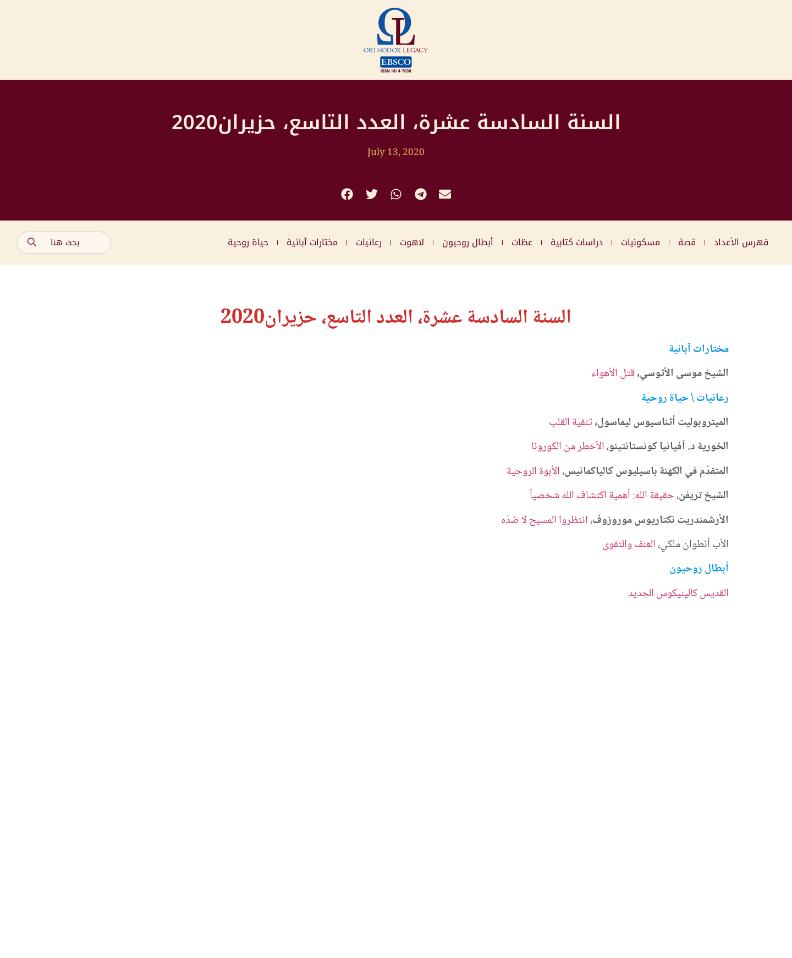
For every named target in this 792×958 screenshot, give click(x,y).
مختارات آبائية (312, 242)
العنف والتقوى (629, 545)
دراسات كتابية (577, 242)
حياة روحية (248, 242)
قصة (687, 242)
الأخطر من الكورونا (569, 447)
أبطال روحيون (467, 242)
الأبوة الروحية (533, 472)
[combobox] (63, 243)
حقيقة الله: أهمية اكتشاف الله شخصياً (602, 496)
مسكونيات (640, 242)
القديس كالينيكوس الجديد (678, 594)
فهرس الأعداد (741, 242)
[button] (347, 194)
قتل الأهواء (613, 374)
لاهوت (412, 242)
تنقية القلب (570, 423)
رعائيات (369, 242)
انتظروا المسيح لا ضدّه (545, 520)
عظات (522, 242)
